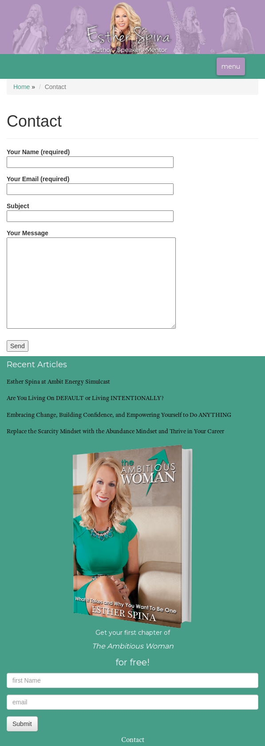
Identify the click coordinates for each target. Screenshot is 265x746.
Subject (90, 211)
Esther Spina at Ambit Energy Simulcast (58, 382)
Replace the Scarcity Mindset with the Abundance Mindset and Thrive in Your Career (115, 432)
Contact (132, 740)
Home (21, 86)
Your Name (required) (90, 157)
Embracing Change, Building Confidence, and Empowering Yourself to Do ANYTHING (119, 415)
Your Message (91, 279)
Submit (22, 723)
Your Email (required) (90, 184)
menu (230, 66)
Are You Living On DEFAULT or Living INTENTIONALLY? (85, 399)
